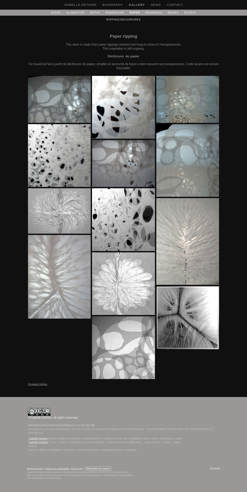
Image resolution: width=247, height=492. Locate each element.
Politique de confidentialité (57, 468)
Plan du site (76, 468)
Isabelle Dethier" (39, 438)
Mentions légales (35, 468)
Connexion (215, 468)
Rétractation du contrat (97, 468)
